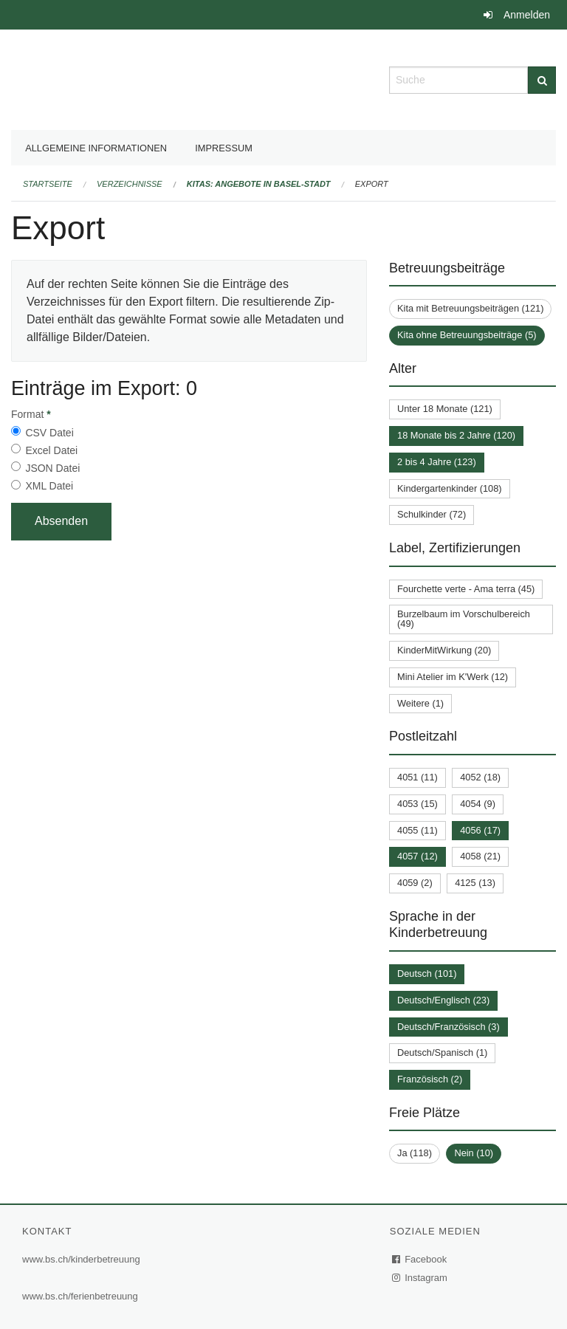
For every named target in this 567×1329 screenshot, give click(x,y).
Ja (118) (414, 1152)
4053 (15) (417, 803)
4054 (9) (477, 803)
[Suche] (542, 80)
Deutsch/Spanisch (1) (442, 1052)
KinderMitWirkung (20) (444, 650)
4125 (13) (475, 882)
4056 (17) (480, 830)
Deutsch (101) (426, 973)
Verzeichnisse (129, 183)
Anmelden (527, 15)
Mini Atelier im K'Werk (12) (452, 676)
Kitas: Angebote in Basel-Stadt (259, 183)
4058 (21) (480, 856)
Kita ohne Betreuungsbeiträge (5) (467, 334)
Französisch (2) (429, 1079)
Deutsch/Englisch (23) (443, 1000)
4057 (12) (417, 856)
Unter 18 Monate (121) (444, 408)
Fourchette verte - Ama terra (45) (466, 588)
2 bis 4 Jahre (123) (436, 461)
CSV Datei (49, 433)
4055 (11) (417, 830)
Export (371, 183)
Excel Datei (51, 450)
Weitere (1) (420, 703)
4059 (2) (415, 882)
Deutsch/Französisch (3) (448, 1026)
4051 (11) (417, 777)
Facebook (420, 1259)
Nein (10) (473, 1152)
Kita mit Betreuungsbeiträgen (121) (470, 308)
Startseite (47, 183)
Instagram (420, 1277)
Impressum (223, 148)
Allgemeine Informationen (96, 148)
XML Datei (49, 486)
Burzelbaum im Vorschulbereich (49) (463, 618)
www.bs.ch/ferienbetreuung (80, 1296)
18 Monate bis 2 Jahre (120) (456, 435)
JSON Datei (52, 468)
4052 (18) (480, 777)
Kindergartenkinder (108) (449, 488)
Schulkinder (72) (431, 514)
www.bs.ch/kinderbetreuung (81, 1259)
